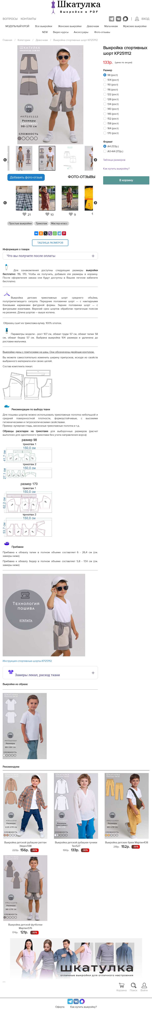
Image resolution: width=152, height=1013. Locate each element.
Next (95, 160)
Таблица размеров (114, 160)
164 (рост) (112, 128)
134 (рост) (112, 104)
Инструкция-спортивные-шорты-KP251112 (27, 661)
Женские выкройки (70, 26)
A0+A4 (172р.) (115, 151)
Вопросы (10, 18)
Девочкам (93, 26)
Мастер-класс (59, 223)
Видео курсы (60, 32)
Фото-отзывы (102, 32)
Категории (24, 40)
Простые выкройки (20, 223)
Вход (142, 19)
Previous (5, 160)
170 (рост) (112, 133)
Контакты (28, 18)
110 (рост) (112, 84)
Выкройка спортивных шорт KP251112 (75, 40)
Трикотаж (41, 223)
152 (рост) (112, 118)
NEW (45, 32)
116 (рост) (112, 89)
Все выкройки (43, 26)
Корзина (122, 987)
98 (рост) (112, 75)
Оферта (59, 1007)
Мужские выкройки (135, 26)
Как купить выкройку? (116, 168)
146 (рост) (112, 114)
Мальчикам (111, 26)
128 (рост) (112, 99)
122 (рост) (112, 94)
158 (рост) (112, 123)
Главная (7, 40)
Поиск (133, 987)
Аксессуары (81, 32)
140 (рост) (113, 109)
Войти (144, 987)
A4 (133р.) (113, 146)
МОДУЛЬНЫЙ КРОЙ (17, 26)
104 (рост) (113, 80)
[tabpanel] (49, 158)
